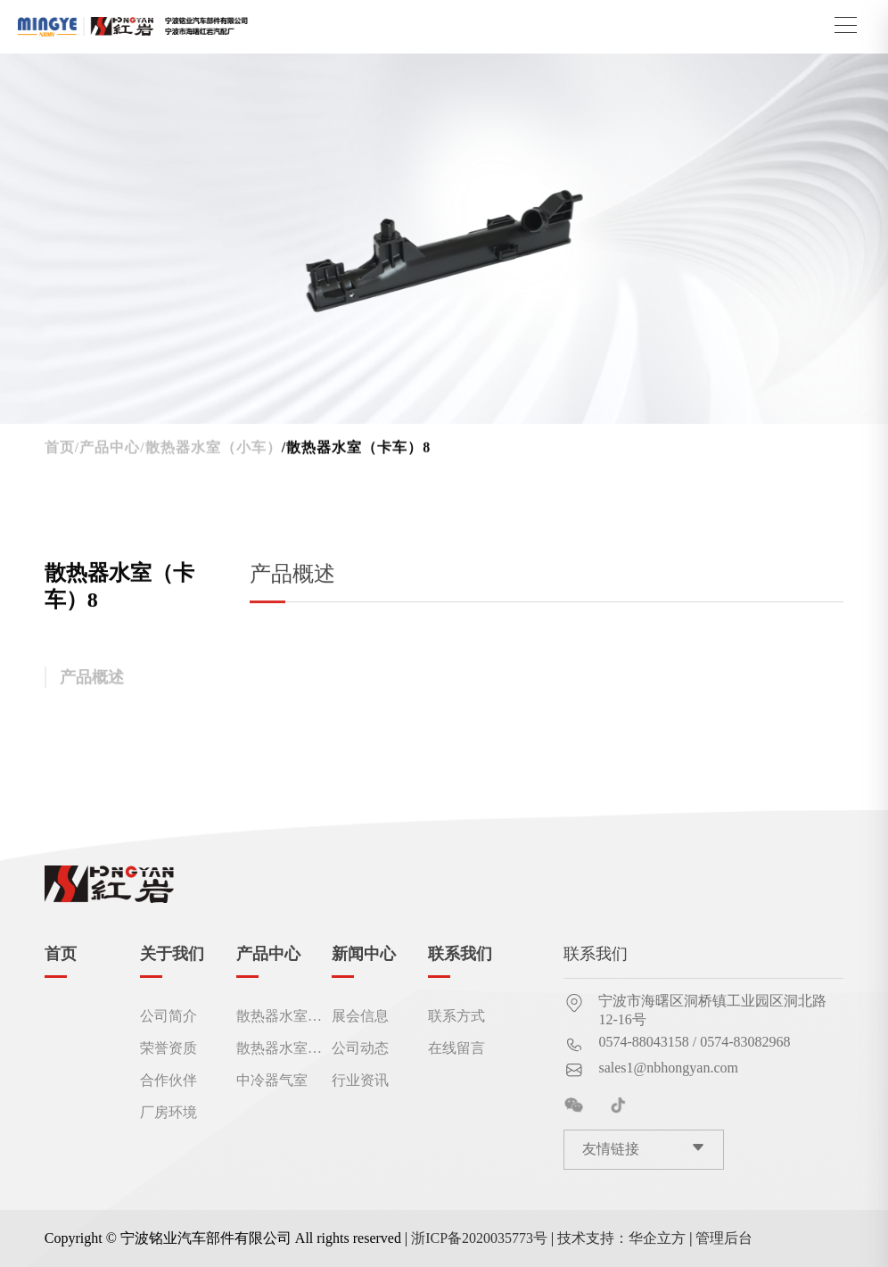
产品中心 (268, 954)
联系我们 (460, 954)
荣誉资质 (168, 1048)
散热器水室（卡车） (272, 1048)
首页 (60, 451)
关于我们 (172, 954)
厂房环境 (168, 1113)
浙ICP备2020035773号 (479, 1238)
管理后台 (723, 1238)
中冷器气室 (272, 1080)
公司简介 (168, 1016)
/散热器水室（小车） (210, 451)
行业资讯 (360, 1080)
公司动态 (360, 1048)
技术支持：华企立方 (621, 1238)
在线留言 (456, 1048)
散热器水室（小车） (272, 1016)
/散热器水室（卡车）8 (356, 451)
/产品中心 (107, 451)
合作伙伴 (168, 1080)
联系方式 (456, 1016)
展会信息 (360, 1016)
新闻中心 (364, 954)
